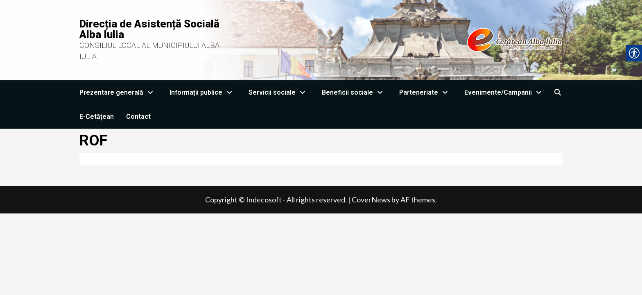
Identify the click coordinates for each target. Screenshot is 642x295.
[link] (401, 39)
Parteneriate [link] (425, 92)
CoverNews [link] (371, 199)
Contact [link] (138, 116)
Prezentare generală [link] (118, 92)
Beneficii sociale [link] (354, 92)
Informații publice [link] (203, 92)
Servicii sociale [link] (279, 92)
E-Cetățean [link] (96, 116)
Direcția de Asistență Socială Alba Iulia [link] (149, 29)
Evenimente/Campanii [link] (505, 92)
